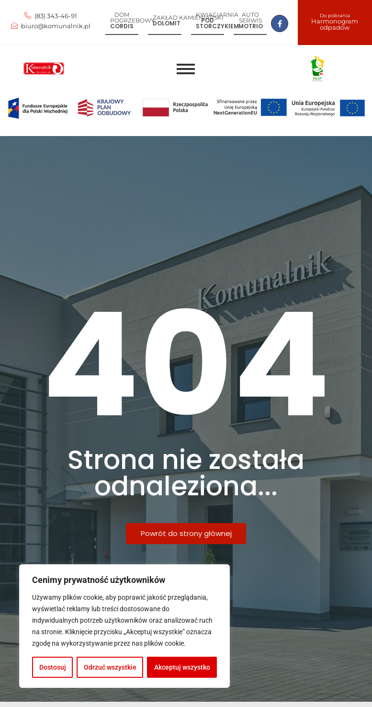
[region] (124, 626)
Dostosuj (52, 667)
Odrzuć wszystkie (110, 667)
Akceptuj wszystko (182, 667)
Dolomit (166, 23)
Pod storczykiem (217, 23)
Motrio (250, 26)
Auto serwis (250, 17)
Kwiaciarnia (217, 14)
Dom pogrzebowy (132, 17)
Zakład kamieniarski (188, 17)
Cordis (122, 26)
